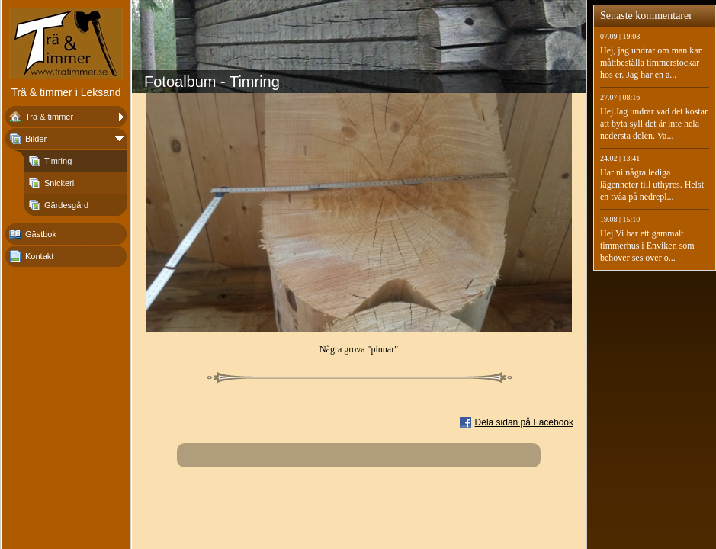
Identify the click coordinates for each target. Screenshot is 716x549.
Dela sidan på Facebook (524, 422)
